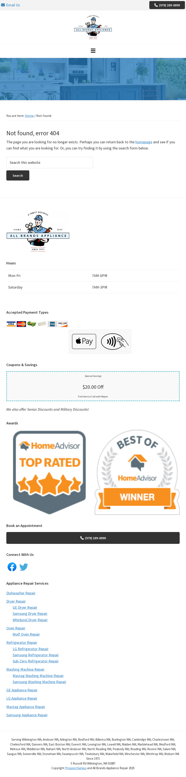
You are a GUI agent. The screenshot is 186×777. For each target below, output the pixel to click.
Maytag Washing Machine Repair (38, 675)
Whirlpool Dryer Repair (30, 619)
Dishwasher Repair (20, 593)
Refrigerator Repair (21, 642)
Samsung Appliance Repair (27, 715)
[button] (93, 50)
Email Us (10, 5)
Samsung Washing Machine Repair (39, 681)
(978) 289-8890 (167, 5)
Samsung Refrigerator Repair (36, 655)
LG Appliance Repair (21, 698)
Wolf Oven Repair (26, 634)
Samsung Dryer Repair (30, 613)
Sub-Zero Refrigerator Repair (36, 661)
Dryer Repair (16, 601)
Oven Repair (15, 628)
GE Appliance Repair (22, 690)
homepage (143, 142)
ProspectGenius (75, 768)
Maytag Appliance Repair (25, 706)
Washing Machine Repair (25, 669)
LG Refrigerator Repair (31, 648)
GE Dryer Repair (25, 607)
